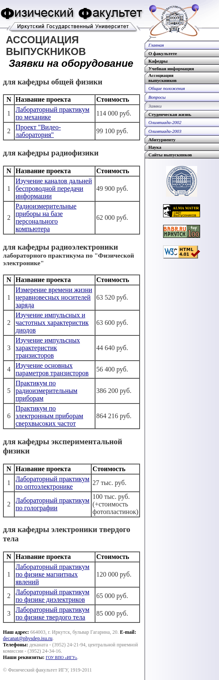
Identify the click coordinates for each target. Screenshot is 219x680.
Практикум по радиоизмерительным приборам (46, 391)
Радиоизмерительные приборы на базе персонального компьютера (46, 217)
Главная (156, 44)
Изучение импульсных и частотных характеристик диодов (52, 322)
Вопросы (157, 97)
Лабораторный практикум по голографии (53, 504)
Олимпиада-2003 (165, 131)
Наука (154, 147)
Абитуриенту (161, 139)
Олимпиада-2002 (165, 122)
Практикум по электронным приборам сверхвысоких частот (49, 416)
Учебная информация (171, 68)
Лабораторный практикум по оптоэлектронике (53, 482)
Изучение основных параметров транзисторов (52, 369)
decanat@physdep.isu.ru (28, 638)
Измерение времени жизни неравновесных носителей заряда (54, 297)
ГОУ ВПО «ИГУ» (61, 657)
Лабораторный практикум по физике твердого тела (53, 613)
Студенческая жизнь (169, 114)
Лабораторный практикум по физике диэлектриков (53, 595)
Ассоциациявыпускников (162, 78)
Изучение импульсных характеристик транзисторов (48, 348)
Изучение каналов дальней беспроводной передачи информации (54, 188)
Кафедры (158, 60)
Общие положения (166, 88)
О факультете (162, 53)
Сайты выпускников (170, 154)
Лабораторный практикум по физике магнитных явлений (53, 574)
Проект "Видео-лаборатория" (38, 131)
